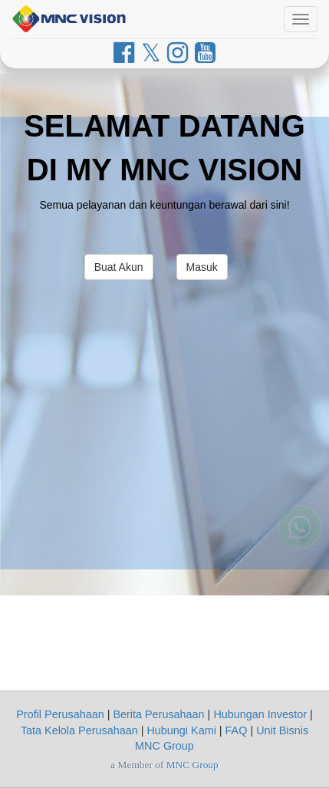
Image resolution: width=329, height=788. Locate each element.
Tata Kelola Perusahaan (79, 730)
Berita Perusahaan (158, 714)
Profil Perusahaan (60, 714)
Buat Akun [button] (118, 267)
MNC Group (192, 764)
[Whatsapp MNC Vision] (299, 524)
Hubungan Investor (260, 714)
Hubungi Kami (180, 730)
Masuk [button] (202, 267)
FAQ (236, 730)
